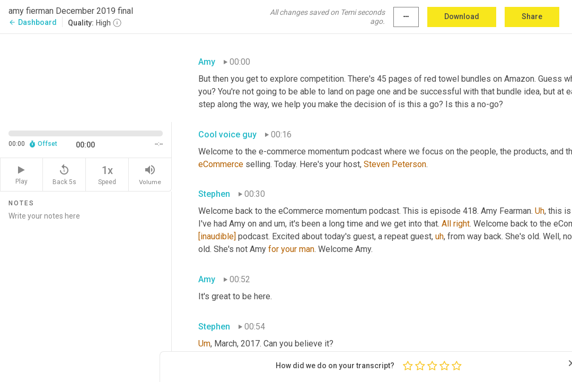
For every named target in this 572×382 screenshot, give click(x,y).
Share (532, 16)
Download (461, 16)
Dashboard (32, 22)
